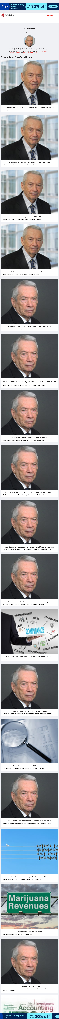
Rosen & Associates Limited (30, 52)
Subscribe (50, 15)
